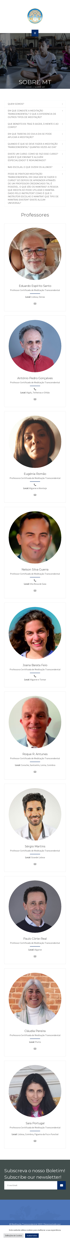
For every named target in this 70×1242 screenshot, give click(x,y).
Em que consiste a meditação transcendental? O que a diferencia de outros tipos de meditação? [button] (32, 113)
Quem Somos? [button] (16, 104)
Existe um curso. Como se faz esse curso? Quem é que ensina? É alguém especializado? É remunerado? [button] (33, 157)
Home (29, 87)
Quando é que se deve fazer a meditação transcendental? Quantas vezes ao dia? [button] (33, 145)
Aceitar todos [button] (32, 1235)
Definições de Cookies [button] (13, 1235)
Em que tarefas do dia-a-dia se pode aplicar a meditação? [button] (30, 135)
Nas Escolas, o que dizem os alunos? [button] (30, 167)
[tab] (35, 104)
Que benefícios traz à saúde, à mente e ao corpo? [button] (33, 125)
